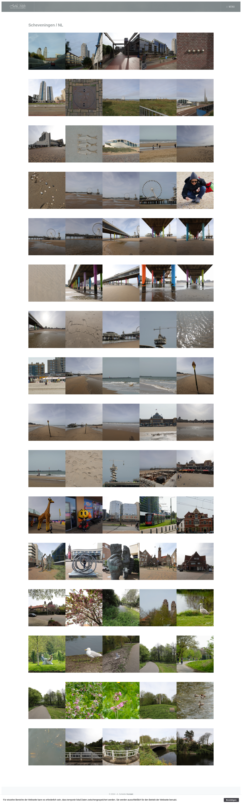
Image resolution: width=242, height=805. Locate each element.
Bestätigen (231, 800)
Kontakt (130, 794)
